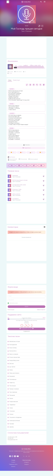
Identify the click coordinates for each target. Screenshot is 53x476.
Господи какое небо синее (19, 184)
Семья (10, 408)
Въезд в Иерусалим (13, 360)
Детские (11, 363)
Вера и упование (13, 354)
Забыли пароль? (41, 309)
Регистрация (11, 309)
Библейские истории (14, 341)
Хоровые (11, 423)
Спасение (11, 411)
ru (23, 456)
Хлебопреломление (14, 420)
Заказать (13, 466)
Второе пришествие (14, 357)
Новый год (11, 382)
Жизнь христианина (13, 373)
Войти (26, 306)
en (29, 456)
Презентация (16, 80)
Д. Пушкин (10, 73)
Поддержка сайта (13, 464)
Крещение (11, 376)
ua (26, 456)
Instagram (26, 462)
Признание (15, 175)
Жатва (10, 370)
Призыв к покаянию (13, 388)
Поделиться (26, 148)
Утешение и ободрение (15, 417)
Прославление (12, 392)
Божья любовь (12, 347)
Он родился (15, 198)
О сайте (13, 462)
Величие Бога (12, 351)
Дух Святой (11, 366)
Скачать (26, 145)
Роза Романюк (11, 157)
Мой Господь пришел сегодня (19, 180)
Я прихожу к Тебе (16, 189)
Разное (10, 398)
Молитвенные (12, 379)
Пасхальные (12, 385)
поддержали (26, 331)
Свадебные (11, 404)
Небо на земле (16, 194)
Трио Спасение (26, 31)
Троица (10, 414)
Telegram (26, 464)
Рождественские (13, 401)
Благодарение (12, 344)
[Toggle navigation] (44, 1)
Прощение (11, 395)
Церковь (11, 426)
